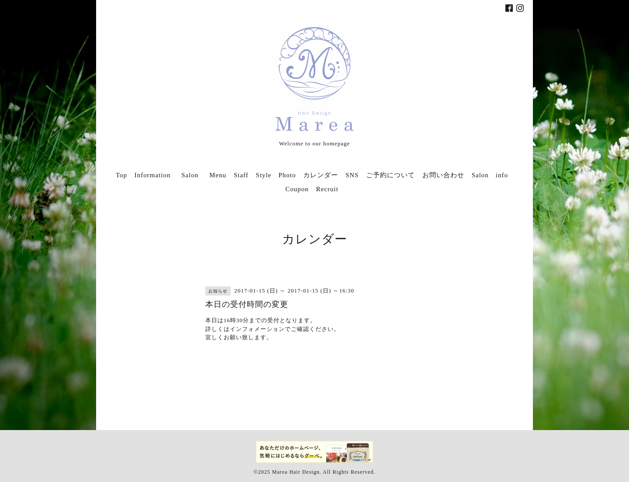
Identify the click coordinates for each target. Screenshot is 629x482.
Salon (193, 175)
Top (121, 175)
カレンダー (320, 175)
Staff (241, 175)
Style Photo (276, 175)
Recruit (327, 189)
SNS (352, 175)
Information (153, 175)
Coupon (297, 189)
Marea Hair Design (296, 472)
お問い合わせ (443, 175)
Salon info (490, 175)
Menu (217, 175)
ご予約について (390, 175)
